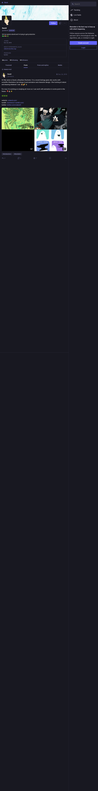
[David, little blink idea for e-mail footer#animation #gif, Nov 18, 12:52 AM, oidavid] (34, 196)
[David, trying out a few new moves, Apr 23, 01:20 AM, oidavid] (34, 422)
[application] (34, 196)
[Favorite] (35, 158)
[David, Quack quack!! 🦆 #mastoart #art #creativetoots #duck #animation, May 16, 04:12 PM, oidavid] (34, 349)
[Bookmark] (50, 158)
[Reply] (4, 158)
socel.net (11, 30)
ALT (31, 127)
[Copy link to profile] (60, 23)
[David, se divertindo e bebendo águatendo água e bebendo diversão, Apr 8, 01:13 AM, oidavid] (34, 489)
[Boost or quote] (19, 158)
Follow (53, 23)
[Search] (83, 4)
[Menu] (65, 23)
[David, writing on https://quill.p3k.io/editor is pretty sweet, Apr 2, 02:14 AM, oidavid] (34, 605)
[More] (65, 158)
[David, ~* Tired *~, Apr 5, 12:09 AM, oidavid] (34, 556)
